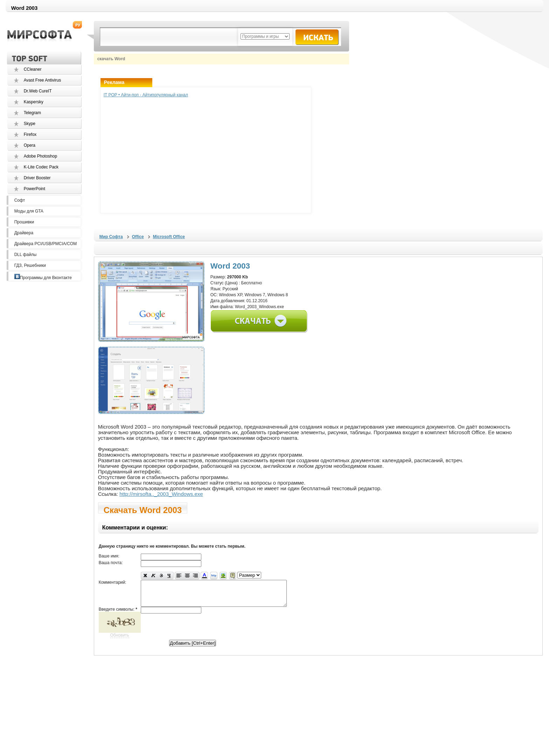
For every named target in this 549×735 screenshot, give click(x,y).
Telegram (32, 112)
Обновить (119, 640)
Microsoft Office (169, 236)
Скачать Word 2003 (143, 509)
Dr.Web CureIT (38, 91)
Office (138, 236)
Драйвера (23, 232)
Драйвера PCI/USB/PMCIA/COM (45, 243)
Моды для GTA (28, 211)
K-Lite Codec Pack (41, 167)
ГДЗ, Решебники (30, 265)
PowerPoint (34, 188)
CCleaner (33, 69)
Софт (19, 200)
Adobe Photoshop (40, 156)
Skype (29, 123)
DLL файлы (25, 254)
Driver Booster (37, 177)
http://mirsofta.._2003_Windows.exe (161, 494)
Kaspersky (33, 101)
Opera (29, 145)
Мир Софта (111, 236)
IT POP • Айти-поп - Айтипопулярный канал (146, 94)
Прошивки (24, 222)
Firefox (30, 134)
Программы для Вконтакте (43, 277)
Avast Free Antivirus (42, 80)
